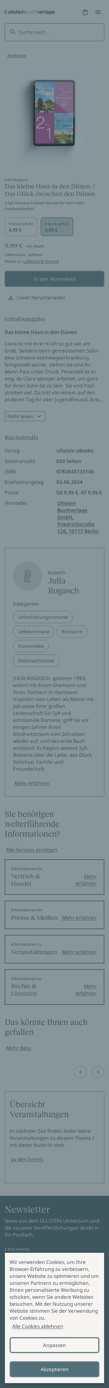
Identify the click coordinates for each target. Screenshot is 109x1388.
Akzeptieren (55, 1369)
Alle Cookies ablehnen (37, 1326)
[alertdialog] (54, 1318)
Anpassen (54, 1345)
